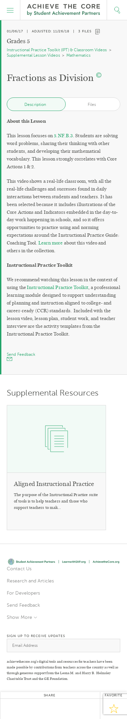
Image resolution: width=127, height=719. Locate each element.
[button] (10, 10)
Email (83, 709)
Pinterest (66, 709)
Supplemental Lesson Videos (33, 55)
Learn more (50, 243)
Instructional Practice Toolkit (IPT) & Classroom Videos (57, 50)
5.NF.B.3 (63, 136)
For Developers (23, 593)
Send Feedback (23, 605)
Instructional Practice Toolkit (57, 287)
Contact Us (19, 568)
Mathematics (78, 55)
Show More (19, 617)
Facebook (32, 709)
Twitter (15, 709)
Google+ (49, 709)
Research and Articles (30, 580)
